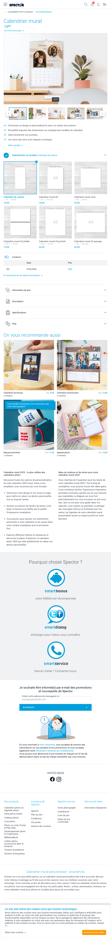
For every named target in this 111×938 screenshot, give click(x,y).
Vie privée (36, 822)
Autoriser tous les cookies (94, 932)
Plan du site (36, 814)
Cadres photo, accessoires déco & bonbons (13, 844)
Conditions (36, 818)
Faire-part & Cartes (13, 813)
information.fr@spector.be (97, 807)
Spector (35, 811)
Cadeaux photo (11, 817)
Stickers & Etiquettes (14, 853)
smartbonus (63, 811)
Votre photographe (67, 807)
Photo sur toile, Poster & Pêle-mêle (15, 826)
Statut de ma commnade (64, 820)
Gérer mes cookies (15, 932)
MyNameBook (11, 837)
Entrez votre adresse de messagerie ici (40, 696)
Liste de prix (63, 815)
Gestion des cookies (41, 826)
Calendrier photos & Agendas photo (13, 809)
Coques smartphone (14, 849)
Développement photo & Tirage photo (15, 832)
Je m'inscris (28, 707)
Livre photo (9, 821)
